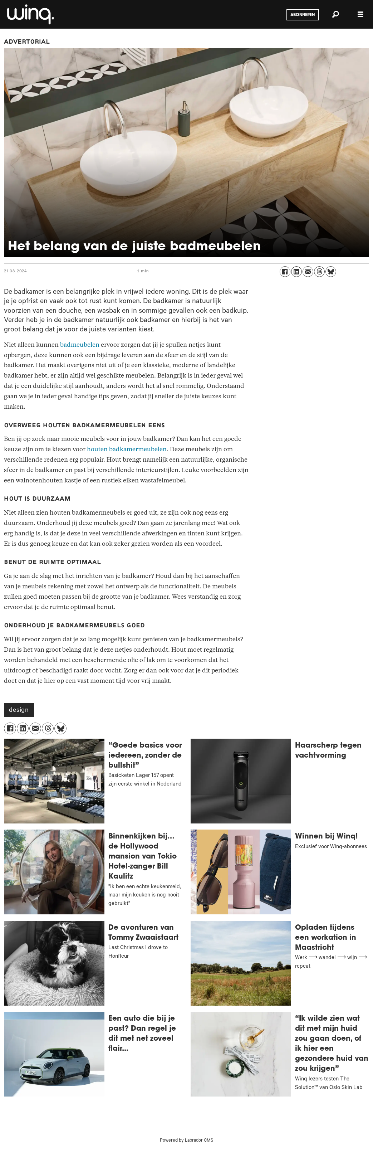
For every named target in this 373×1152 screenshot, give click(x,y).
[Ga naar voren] (30, 14)
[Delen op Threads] (319, 271)
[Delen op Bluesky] (330, 271)
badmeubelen (79, 345)
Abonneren (302, 15)
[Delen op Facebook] (285, 271)
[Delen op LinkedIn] (296, 271)
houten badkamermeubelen (127, 449)
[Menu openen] (360, 14)
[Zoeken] (335, 14)
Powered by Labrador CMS (186, 1140)
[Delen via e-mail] (308, 271)
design (19, 710)
